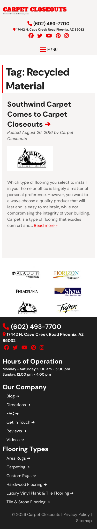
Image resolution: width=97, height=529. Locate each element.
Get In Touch (18, 422)
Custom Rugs (19, 475)
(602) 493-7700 (51, 24)
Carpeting (15, 467)
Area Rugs (16, 458)
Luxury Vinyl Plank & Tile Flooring (37, 493)
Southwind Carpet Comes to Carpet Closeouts (39, 114)
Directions (16, 404)
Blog (10, 396)
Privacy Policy (76, 514)
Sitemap (84, 520)
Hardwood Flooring (24, 484)
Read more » (45, 225)
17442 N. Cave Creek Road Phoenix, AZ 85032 (50, 29)
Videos (13, 439)
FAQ (10, 413)
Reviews (14, 431)
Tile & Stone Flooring (26, 502)
